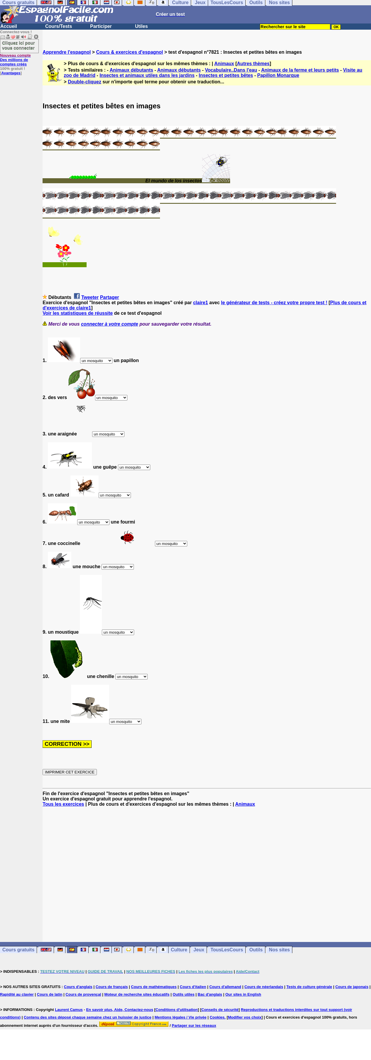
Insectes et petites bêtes (226, 75)
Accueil (8, 26)
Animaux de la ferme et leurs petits (300, 70)
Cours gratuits (18, 949)
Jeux (198, 949)
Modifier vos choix (245, 1017)
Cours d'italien (193, 987)
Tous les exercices (63, 804)
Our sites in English (243, 994)
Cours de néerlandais (263, 987)
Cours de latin (50, 994)
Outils (256, 949)
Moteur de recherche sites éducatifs (137, 994)
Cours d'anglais (78, 987)
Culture (179, 949)
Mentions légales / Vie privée (181, 1017)
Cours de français (112, 987)
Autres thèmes (253, 63)
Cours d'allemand (225, 987)
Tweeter (90, 297)
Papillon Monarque (278, 75)
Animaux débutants (131, 70)
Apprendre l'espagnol (67, 52)
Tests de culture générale (309, 987)
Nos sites (279, 949)
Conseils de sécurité (219, 1009)
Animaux (224, 63)
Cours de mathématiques (153, 987)
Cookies (217, 1017)
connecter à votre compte (109, 324)
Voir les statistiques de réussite (78, 313)
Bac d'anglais (210, 994)
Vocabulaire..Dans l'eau (231, 70)
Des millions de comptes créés (15, 59)
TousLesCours (226, 949)
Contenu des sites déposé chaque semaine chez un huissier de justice (87, 1017)
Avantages (10, 73)
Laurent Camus (69, 1009)
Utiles (141, 26)
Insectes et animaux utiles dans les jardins (147, 75)
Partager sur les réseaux (194, 1025)
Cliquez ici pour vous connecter (18, 45)
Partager (109, 297)
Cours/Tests (58, 26)
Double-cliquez (84, 81)
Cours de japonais (351, 987)
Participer (101, 26)
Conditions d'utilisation (177, 1009)
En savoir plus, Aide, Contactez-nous (119, 1009)
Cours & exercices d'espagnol (129, 52)
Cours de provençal (83, 994)
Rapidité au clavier (17, 994)
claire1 (200, 302)
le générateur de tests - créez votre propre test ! (274, 302)
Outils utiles (183, 994)
